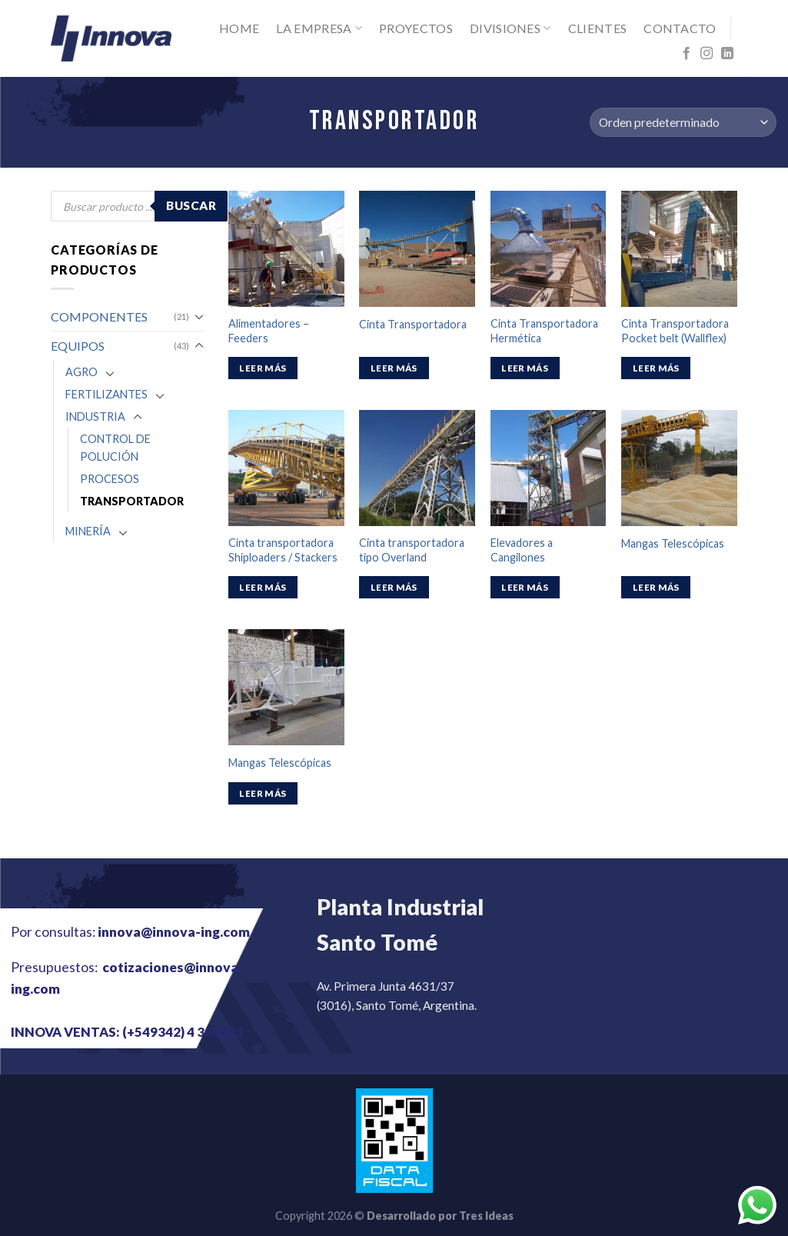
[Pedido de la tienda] (683, 123)
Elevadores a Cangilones (521, 550)
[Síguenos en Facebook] (686, 54)
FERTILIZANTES (106, 394)
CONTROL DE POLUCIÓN (115, 447)
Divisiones (510, 28)
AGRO (81, 371)
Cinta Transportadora (413, 324)
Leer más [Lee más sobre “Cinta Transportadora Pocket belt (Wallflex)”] (656, 368)
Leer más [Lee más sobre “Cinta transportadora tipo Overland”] (394, 587)
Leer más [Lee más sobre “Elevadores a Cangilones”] (524, 587)
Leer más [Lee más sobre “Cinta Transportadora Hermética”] (524, 368)
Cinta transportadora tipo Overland (411, 550)
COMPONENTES (99, 316)
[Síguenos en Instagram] (706, 54)
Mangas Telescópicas (672, 543)
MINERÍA (88, 531)
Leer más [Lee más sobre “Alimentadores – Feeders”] (262, 368)
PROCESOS (109, 478)
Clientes (597, 28)
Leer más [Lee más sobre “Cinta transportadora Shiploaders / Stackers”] (262, 587)
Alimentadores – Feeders (268, 331)
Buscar (191, 205)
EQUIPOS (78, 345)
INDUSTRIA (95, 416)
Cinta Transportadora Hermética (544, 331)
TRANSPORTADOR (132, 501)
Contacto (680, 28)
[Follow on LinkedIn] (727, 54)
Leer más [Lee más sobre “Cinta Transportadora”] (394, 368)
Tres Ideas (486, 1215)
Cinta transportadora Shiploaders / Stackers (282, 550)
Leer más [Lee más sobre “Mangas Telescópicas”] (656, 587)
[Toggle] (199, 316)
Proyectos (416, 28)
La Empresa (319, 28)
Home (239, 28)
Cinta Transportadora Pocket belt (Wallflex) (675, 331)
